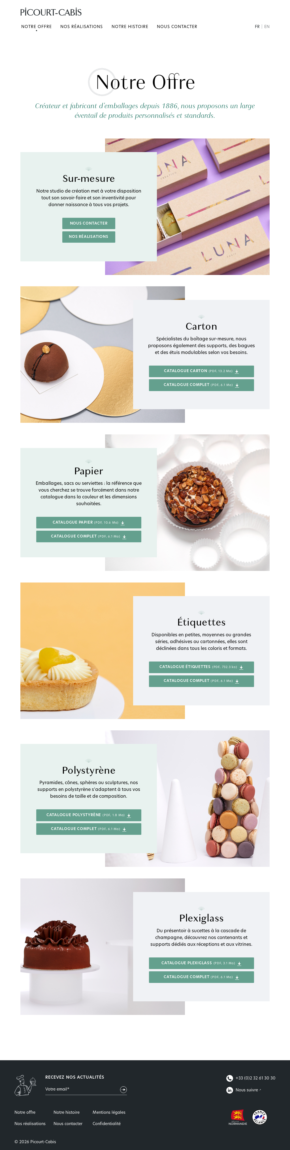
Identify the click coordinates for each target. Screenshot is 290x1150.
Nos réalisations (81, 27)
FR (258, 27)
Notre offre (36, 27)
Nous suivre (242, 1090)
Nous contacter (177, 27)
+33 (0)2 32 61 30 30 (251, 1078)
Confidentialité (107, 1124)
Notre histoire (130, 27)
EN (267, 27)
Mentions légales (109, 1113)
